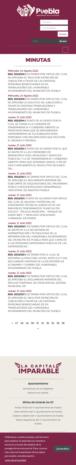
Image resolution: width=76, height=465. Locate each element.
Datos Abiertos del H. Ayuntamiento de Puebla (38, 411)
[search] (44, 41)
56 (63, 323)
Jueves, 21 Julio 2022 (20, 117)
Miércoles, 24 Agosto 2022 (23, 70)
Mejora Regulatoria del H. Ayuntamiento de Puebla (38, 422)
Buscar (63, 41)
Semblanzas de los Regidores (38, 388)
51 (37, 323)
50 (32, 323)
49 (27, 323)
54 (53, 323)
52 (42, 323)
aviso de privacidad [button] (15, 460)
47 (16, 323)
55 (58, 323)
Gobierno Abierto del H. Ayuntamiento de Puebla (38, 415)
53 (47, 323)
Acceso (63, 34)
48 (21, 323)
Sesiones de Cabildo (38, 392)
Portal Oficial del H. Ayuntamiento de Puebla (38, 407)
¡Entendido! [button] (62, 448)
